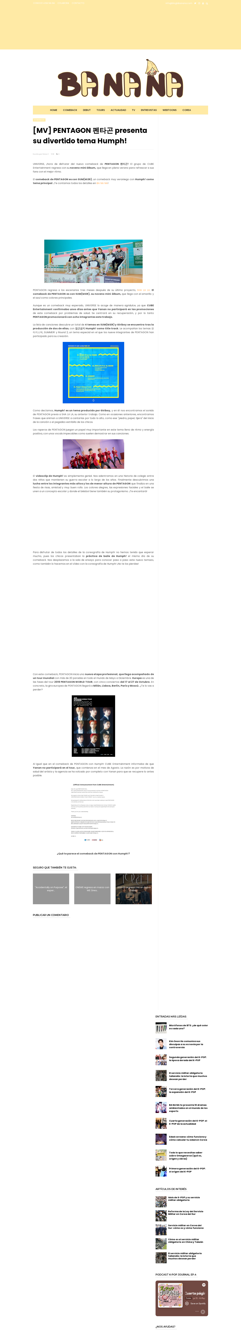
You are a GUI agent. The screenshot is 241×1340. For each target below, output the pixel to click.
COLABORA (63, 3)
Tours (101, 110)
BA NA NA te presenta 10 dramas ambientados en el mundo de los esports (188, 1108)
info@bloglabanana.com (179, 3)
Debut (87, 110)
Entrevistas (149, 110)
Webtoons (170, 110)
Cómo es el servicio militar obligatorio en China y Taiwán (185, 1241)
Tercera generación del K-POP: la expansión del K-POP (187, 1090)
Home (53, 110)
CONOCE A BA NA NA (44, 3)
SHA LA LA (143, 290)
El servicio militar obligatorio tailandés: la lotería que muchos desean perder (188, 1076)
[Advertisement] (60, 27)
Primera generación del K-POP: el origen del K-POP (187, 1170)
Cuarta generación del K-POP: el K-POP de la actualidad (188, 1122)
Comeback (70, 110)
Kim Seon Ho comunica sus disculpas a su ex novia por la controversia (186, 1044)
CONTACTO (78, 3)
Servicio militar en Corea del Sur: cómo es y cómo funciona (185, 1227)
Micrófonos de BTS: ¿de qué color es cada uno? (188, 1027)
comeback (39, 120)
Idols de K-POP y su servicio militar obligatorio (184, 1199)
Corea (186, 110)
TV (133, 110)
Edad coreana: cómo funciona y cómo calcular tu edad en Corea (188, 1138)
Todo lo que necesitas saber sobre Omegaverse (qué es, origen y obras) (185, 1155)
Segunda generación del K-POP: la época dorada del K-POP (188, 1059)
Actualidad (118, 110)
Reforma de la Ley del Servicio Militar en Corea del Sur (185, 1213)
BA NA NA (102, 183)
